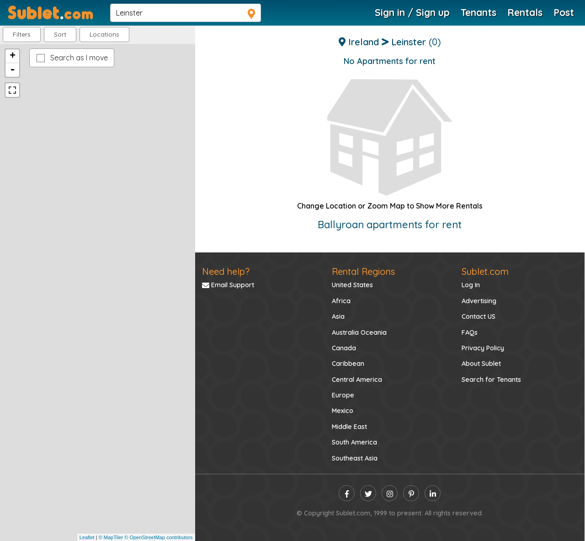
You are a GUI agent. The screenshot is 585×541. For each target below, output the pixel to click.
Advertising (479, 301)
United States (352, 285)
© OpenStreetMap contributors (158, 537)
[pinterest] (411, 493)
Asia (338, 316)
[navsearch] (185, 13)
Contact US (478, 316)
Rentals (524, 12)
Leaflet (87, 537)
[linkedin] (433, 493)
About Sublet (481, 363)
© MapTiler (111, 537)
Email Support (228, 285)
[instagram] (390, 493)
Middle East (349, 427)
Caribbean (348, 363)
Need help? (226, 271)
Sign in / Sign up (412, 12)
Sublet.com (485, 271)
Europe (343, 395)
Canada (344, 348)
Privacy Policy (483, 348)
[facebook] (347, 493)
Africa (341, 301)
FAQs (470, 332)
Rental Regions (363, 271)
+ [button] (13, 56)
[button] (104, 34)
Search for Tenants (491, 379)
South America (354, 442)
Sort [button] (60, 34)
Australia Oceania (359, 332)
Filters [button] (22, 34)
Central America (357, 379)
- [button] (12, 70)
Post (563, 12)
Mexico (342, 411)
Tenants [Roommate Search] (478, 12)
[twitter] (368, 493)
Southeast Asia (355, 458)
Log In (471, 285)
